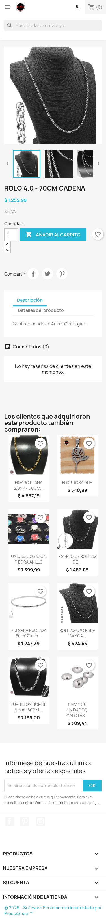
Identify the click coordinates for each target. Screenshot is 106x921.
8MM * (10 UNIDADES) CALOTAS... (77, 710)
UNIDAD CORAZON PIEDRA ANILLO (28, 559)
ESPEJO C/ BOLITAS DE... (77, 559)
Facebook (9, 821)
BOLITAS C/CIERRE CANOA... (77, 633)
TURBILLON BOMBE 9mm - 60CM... (28, 707)
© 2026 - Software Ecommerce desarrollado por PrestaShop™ (53, 910)
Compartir (33, 273)
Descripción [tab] (30, 300)
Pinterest (62, 273)
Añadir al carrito (53, 234)
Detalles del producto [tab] (41, 310)
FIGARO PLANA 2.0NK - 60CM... (29, 485)
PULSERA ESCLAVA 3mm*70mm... (28, 633)
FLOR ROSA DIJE (77, 482)
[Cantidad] (11, 234)
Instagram (40, 821)
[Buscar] (53, 25)
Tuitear (47, 273)
